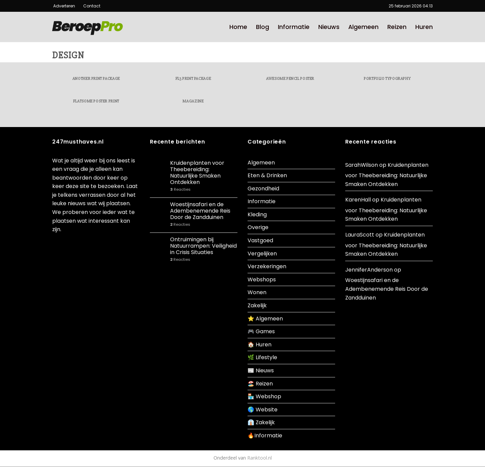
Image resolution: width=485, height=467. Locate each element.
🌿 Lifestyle (262, 357)
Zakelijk (257, 305)
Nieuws (329, 27)
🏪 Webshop (264, 396)
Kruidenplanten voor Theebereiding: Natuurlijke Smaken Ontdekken (197, 173)
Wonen (257, 292)
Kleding (257, 214)
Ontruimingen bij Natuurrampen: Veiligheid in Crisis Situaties (203, 246)
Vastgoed (260, 240)
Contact (89, 6)
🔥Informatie (265, 435)
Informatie (294, 27)
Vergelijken (262, 253)
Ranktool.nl (259, 458)
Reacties (180, 189)
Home (238, 27)
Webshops (262, 279)
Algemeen (363, 27)
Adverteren (64, 6)
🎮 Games (261, 331)
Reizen (397, 27)
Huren (424, 27)
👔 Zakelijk (261, 422)
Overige (258, 227)
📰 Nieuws (261, 370)
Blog (262, 27)
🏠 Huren (259, 344)
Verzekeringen (267, 266)
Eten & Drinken (267, 175)
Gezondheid (263, 188)
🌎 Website (263, 409)
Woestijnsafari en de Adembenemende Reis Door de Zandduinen (200, 211)
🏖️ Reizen (260, 383)
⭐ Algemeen (265, 318)
